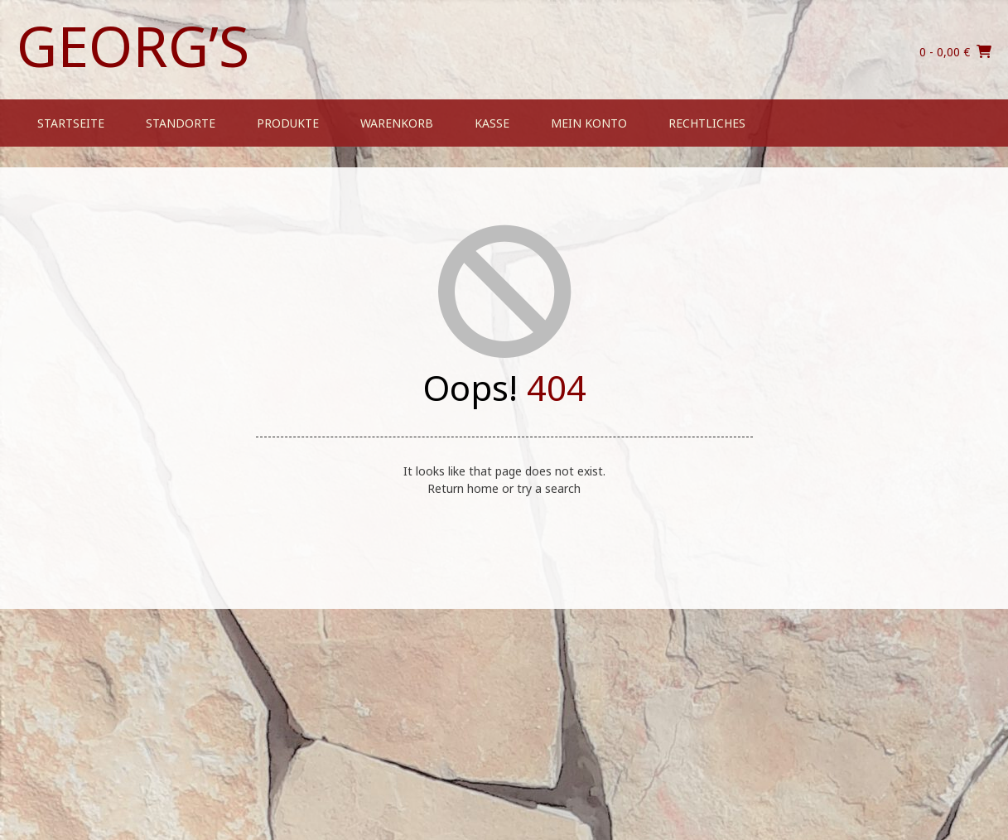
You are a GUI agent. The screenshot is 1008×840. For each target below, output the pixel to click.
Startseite (70, 123)
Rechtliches (706, 123)
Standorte (180, 123)
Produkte (288, 123)
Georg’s (133, 45)
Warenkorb (396, 123)
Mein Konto (589, 123)
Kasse (492, 123)
